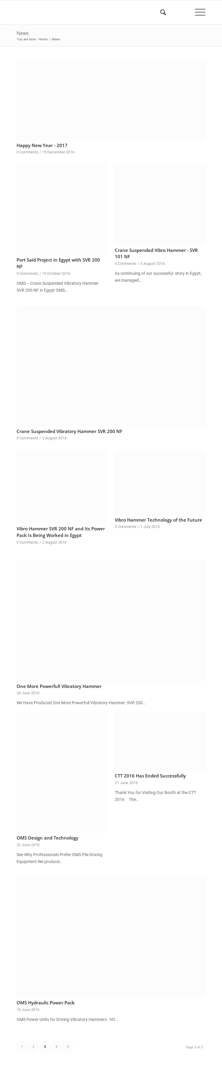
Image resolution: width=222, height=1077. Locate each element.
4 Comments (125, 263)
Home (43, 39)
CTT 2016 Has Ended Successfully (150, 776)
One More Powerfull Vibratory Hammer (59, 686)
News (23, 33)
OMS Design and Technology (47, 838)
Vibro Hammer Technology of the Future (158, 520)
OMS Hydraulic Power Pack (46, 1003)
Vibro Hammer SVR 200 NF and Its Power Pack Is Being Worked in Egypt (61, 532)
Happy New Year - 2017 (42, 145)
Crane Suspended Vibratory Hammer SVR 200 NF (69, 431)
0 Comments (27, 152)
